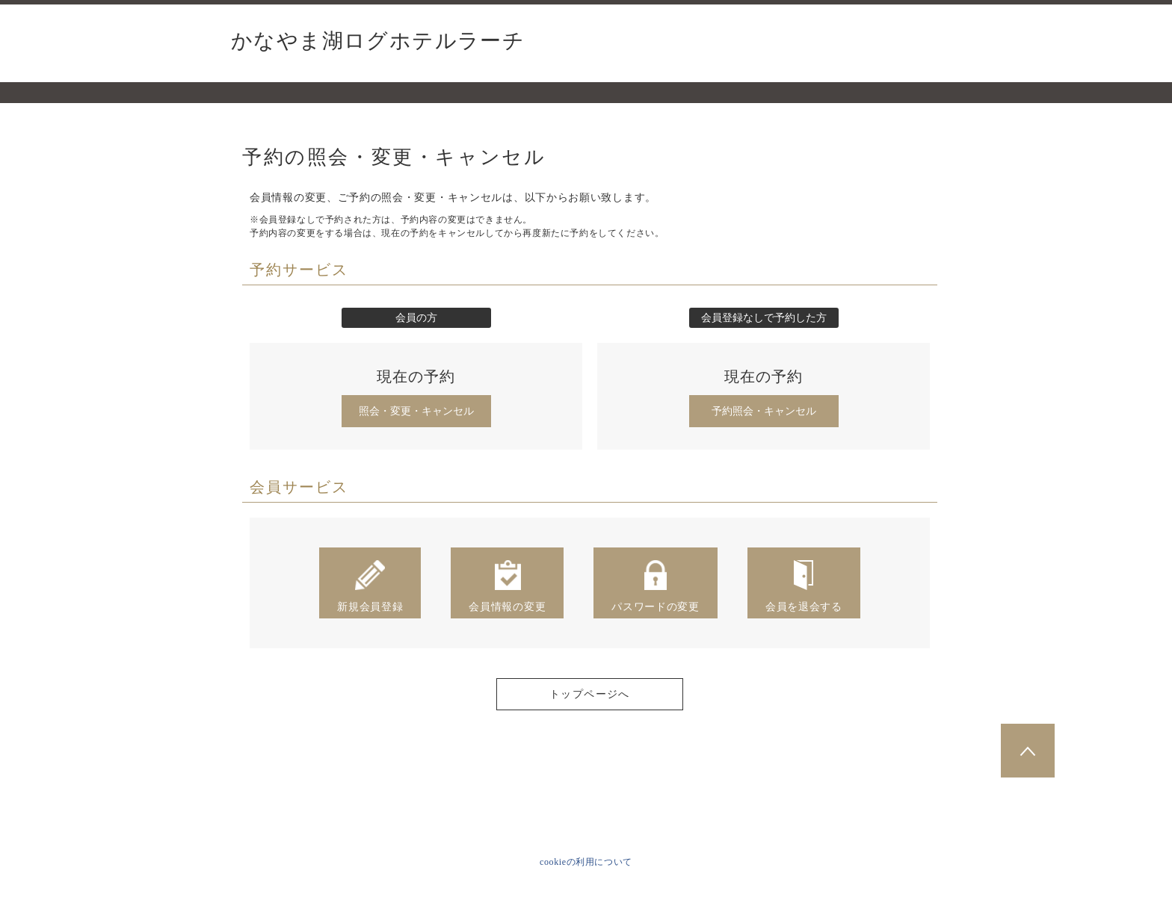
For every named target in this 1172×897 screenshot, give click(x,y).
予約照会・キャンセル (764, 411)
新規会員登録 (370, 585)
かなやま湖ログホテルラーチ (378, 41)
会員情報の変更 (507, 585)
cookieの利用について (586, 862)
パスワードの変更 (655, 585)
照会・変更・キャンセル (416, 411)
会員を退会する (803, 585)
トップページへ (589, 694)
